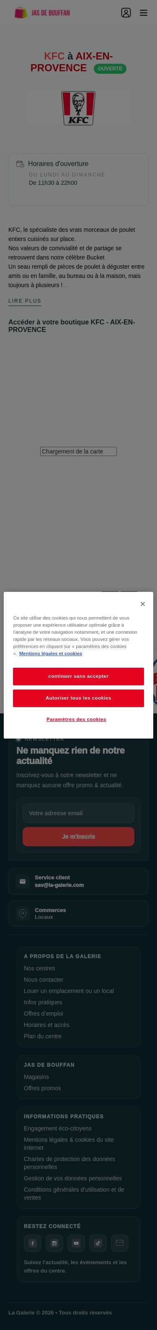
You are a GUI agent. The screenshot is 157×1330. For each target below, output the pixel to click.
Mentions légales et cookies (50, 653)
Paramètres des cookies (76, 719)
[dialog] (78, 664)
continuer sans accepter (79, 676)
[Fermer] (143, 603)
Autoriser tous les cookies (78, 697)
